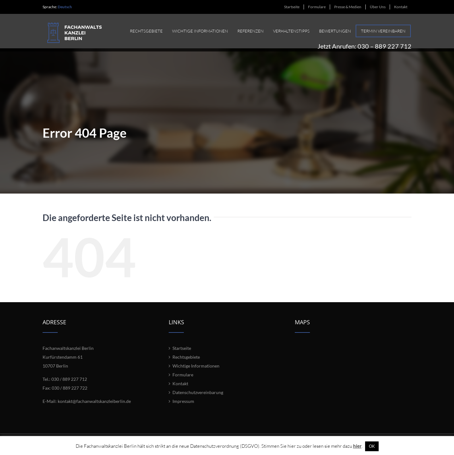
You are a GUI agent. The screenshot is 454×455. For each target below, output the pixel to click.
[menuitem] (292, 6)
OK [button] (372, 446)
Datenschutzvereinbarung (197, 398)
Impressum (183, 407)
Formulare (182, 381)
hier (357, 446)
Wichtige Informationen (195, 372)
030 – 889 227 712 (384, 43)
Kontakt (180, 389)
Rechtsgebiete (186, 363)
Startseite (181, 354)
